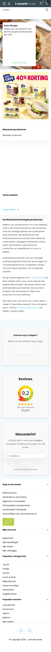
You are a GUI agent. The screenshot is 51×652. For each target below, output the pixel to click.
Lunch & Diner (9, 577)
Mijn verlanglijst (10, 550)
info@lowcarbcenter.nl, (28, 307)
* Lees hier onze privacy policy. (25, 469)
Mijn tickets (8, 546)
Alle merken (8, 621)
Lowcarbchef (9, 605)
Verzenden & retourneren (15, 497)
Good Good (8, 609)
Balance (6, 617)
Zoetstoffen (8, 589)
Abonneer (25, 462)
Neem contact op (24, 352)
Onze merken (11, 209)
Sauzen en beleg (10, 585)
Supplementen (10, 594)
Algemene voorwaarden (14, 501)
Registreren (8, 538)
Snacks (6, 573)
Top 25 (6, 564)
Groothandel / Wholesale (14, 509)
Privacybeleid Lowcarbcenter (16, 505)
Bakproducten (9, 581)
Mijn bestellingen (10, 542)
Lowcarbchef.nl (37, 277)
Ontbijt (6, 568)
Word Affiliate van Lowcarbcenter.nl (19, 513)
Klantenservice (10, 492)
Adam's (6, 613)
